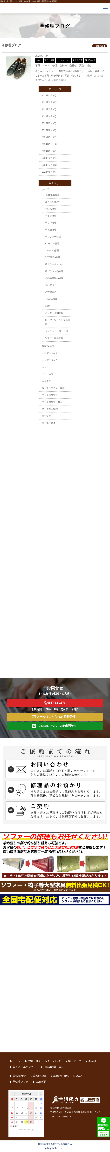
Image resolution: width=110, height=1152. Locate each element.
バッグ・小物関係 (54, 313)
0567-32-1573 (55, 703)
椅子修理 (46, 415)
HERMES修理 (52, 195)
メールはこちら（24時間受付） (55, 716)
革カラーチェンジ (54, 264)
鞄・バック (54, 1061)
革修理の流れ (61, 1075)
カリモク (46, 381)
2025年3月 (47, 123)
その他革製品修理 (54, 278)
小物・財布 (34, 1061)
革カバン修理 (52, 202)
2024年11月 (48, 144)
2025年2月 (47, 130)
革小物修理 (50, 215)
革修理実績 (39, 1075)
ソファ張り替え (50, 395)
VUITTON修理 (52, 243)
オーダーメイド (50, 353)
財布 (47, 306)
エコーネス (47, 374)
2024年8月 (47, 158)
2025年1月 (47, 137)
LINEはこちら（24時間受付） (55, 726)
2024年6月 (47, 171)
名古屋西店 (77, 60)
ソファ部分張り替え (52, 402)
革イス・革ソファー (24, 1066)
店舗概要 (40, 1081)
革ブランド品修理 (54, 271)
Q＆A (79, 1075)
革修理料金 (19, 1075)
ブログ (39, 60)
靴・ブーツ (74, 1061)
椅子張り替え (48, 422)
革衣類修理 (50, 229)
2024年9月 (47, 151)
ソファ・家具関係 (54, 338)
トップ (17, 1061)
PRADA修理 (90, 60)
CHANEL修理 (52, 250)
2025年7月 (47, 95)
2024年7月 (47, 165)
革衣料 (92, 1061)
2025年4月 (47, 116)
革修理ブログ (20, 1081)
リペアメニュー (63, 60)
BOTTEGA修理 (53, 257)
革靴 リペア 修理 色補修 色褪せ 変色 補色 (63, 65)
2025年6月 (47, 102)
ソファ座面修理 (50, 408)
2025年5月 (47, 109)
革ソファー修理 (53, 236)
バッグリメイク (50, 360)
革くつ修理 (49, 60)
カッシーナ (47, 367)
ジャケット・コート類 (56, 331)
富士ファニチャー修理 (53, 388)
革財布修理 (50, 208)
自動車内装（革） (53, 1066)
